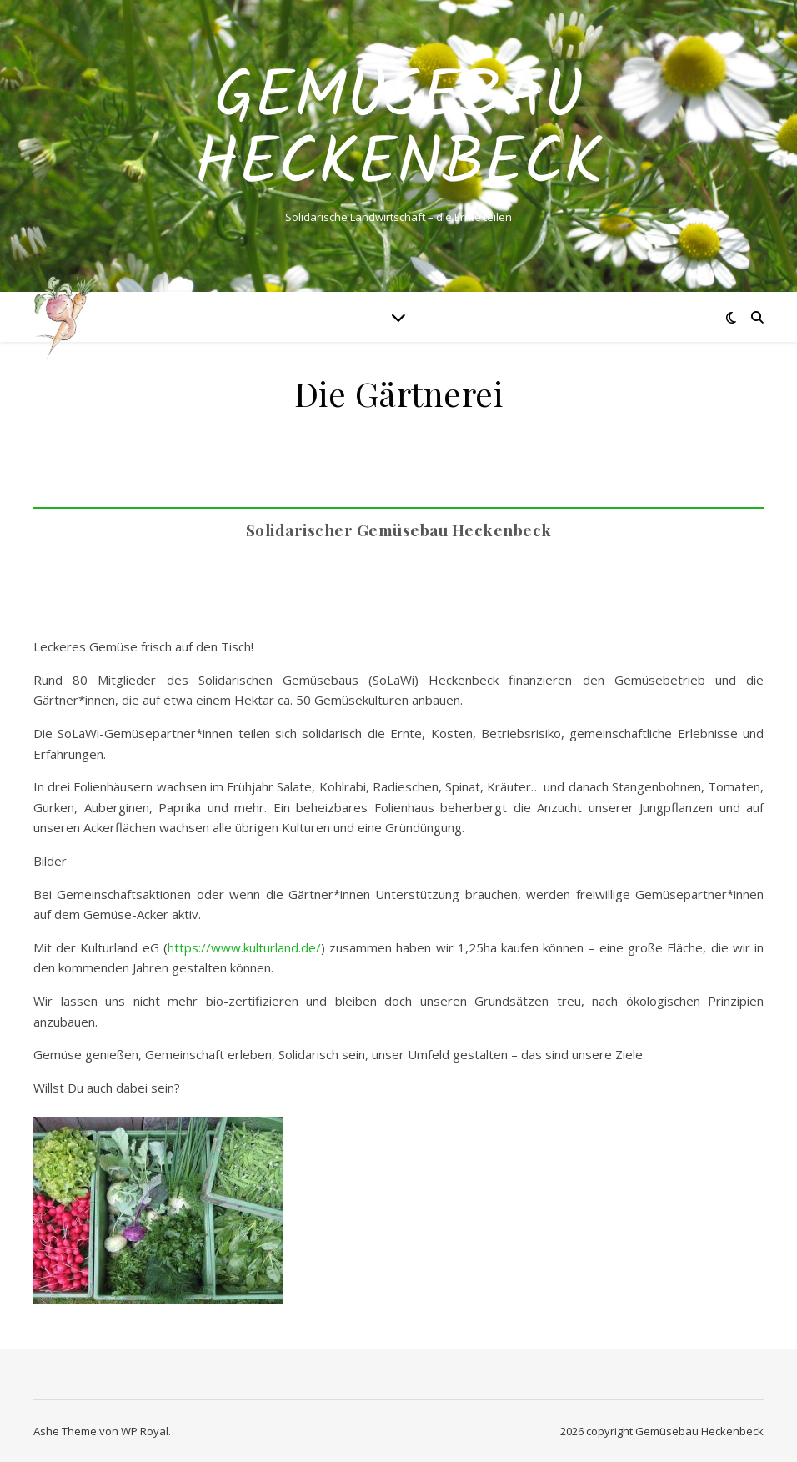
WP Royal (144, 1431)
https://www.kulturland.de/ (244, 947)
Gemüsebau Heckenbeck (398, 131)
